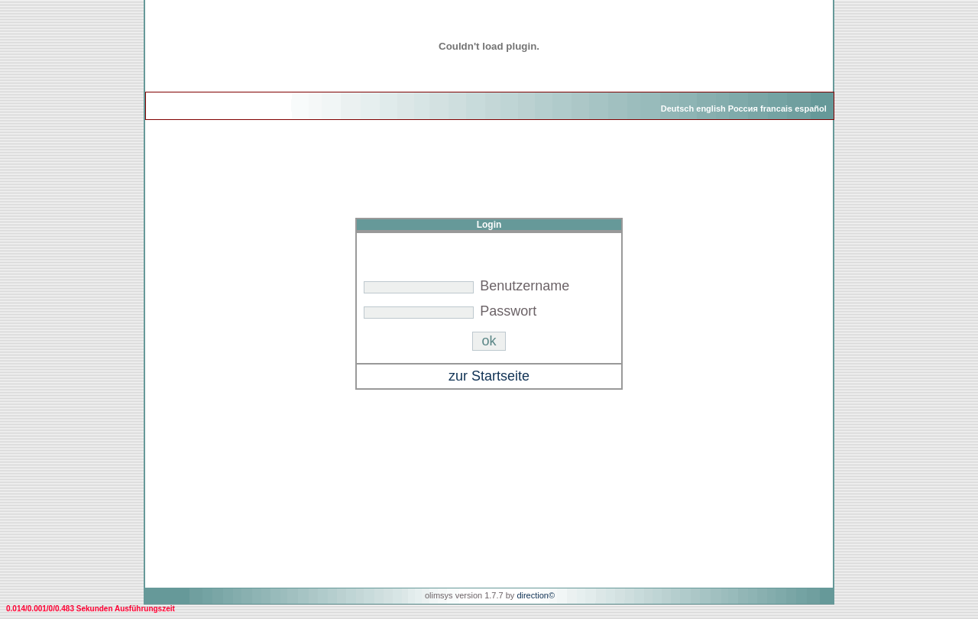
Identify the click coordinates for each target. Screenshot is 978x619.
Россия (743, 108)
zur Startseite (489, 376)
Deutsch (677, 108)
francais (776, 108)
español (811, 108)
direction (533, 595)
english (711, 108)
